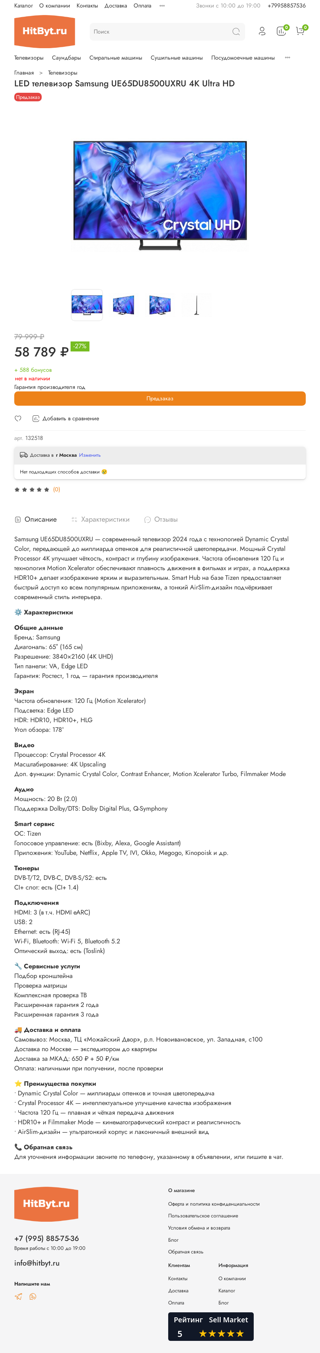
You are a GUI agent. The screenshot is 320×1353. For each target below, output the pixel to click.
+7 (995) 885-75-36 (46, 1238)
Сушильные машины (177, 58)
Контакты (87, 5)
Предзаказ (160, 398)
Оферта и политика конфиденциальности (214, 1203)
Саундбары (66, 58)
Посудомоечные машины (243, 58)
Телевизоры (28, 58)
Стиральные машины (115, 58)
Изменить (90, 455)
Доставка (115, 5)
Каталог (23, 5)
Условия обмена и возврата (199, 1227)
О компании (54, 5)
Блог (173, 1239)
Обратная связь (185, 1251)
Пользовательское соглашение (203, 1215)
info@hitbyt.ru (37, 1263)
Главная (24, 73)
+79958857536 (287, 5)
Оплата (142, 5)
